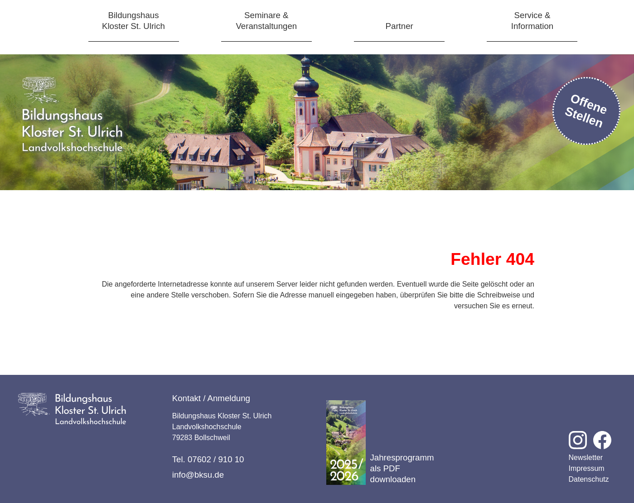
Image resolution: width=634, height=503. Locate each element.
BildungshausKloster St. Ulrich (133, 20)
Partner (399, 26)
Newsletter (586, 457)
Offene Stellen (586, 110)
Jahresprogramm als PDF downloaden (380, 442)
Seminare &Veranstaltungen (266, 20)
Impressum (587, 468)
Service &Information (532, 20)
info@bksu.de (198, 474)
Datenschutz (589, 479)
